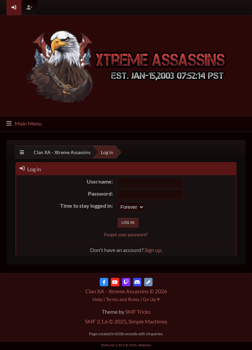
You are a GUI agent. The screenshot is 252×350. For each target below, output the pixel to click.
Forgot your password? (126, 234)
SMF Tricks (138, 311)
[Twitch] (126, 282)
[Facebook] (104, 282)
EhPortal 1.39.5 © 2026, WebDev (126, 345)
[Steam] (148, 282)
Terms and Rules (122, 299)
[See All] (22, 152)
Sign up (152, 250)
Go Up (151, 299)
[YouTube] (115, 282)
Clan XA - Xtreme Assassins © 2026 (126, 291)
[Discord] (137, 282)
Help (97, 299)
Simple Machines (147, 321)
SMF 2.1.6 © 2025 (105, 321)
